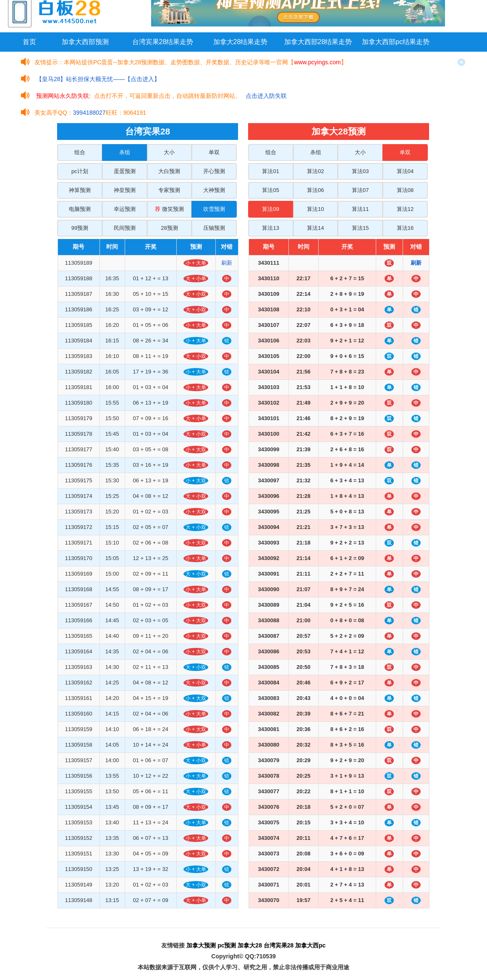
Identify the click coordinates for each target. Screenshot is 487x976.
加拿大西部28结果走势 (318, 41)
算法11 (360, 209)
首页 (29, 41)
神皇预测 (125, 190)
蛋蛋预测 (125, 171)
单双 (214, 152)
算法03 (360, 171)
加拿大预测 (201, 945)
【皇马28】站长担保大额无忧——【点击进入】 (98, 79)
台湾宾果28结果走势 (163, 41)
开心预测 (214, 171)
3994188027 (89, 112)
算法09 (270, 209)
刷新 (226, 263)
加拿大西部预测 (85, 41)
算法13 (270, 228)
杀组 (124, 152)
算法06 (315, 190)
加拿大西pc (310, 945)
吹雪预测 (214, 209)
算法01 (270, 171)
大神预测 (214, 190)
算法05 (270, 190)
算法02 (315, 171)
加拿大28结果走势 (240, 41)
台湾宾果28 (279, 945)
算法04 (405, 171)
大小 (169, 152)
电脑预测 (80, 209)
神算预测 (80, 190)
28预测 (169, 228)
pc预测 (226, 945)
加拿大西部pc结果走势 (395, 41)
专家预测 (169, 190)
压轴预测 (214, 228)
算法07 (360, 190)
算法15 (360, 228)
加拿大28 (250, 945)
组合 (79, 152)
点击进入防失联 (266, 95)
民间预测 (125, 228)
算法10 (315, 209)
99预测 (79, 228)
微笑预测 (169, 209)
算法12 (405, 209)
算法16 (405, 228)
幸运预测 (125, 209)
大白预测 (169, 171)
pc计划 (79, 171)
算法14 (315, 228)
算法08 (405, 190)
